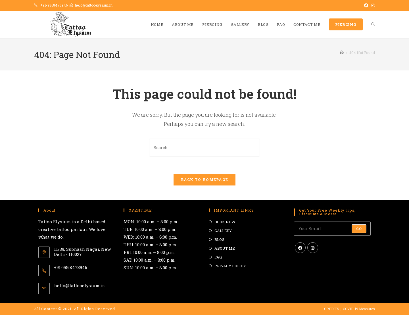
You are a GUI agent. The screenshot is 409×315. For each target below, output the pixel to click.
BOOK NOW (224, 221)
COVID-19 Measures (359, 308)
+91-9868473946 (54, 5)
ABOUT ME (224, 248)
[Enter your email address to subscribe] (332, 229)
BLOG (219, 239)
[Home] (342, 52)
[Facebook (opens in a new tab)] (366, 5)
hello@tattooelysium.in (93, 5)
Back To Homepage (204, 179)
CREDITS (331, 308)
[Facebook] (300, 247)
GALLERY (223, 230)
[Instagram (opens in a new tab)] (372, 5)
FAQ (218, 257)
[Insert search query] (204, 148)
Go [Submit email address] (359, 228)
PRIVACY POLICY (230, 265)
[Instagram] (312, 247)
